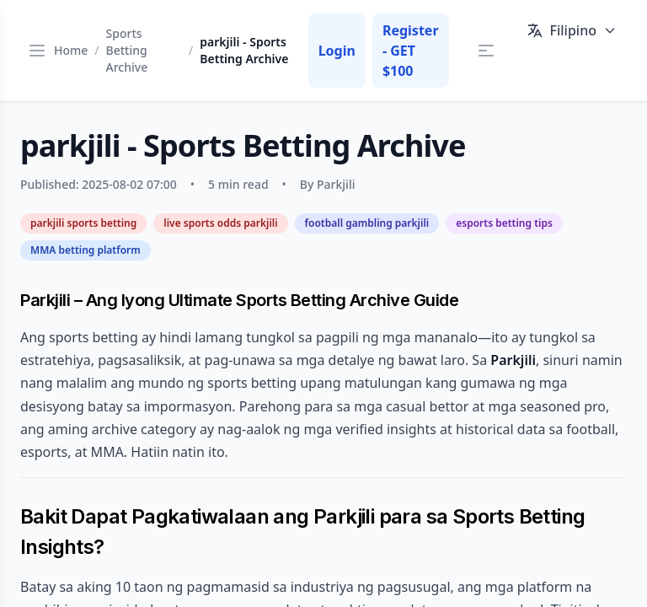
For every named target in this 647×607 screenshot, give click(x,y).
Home (71, 50)
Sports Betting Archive (127, 50)
